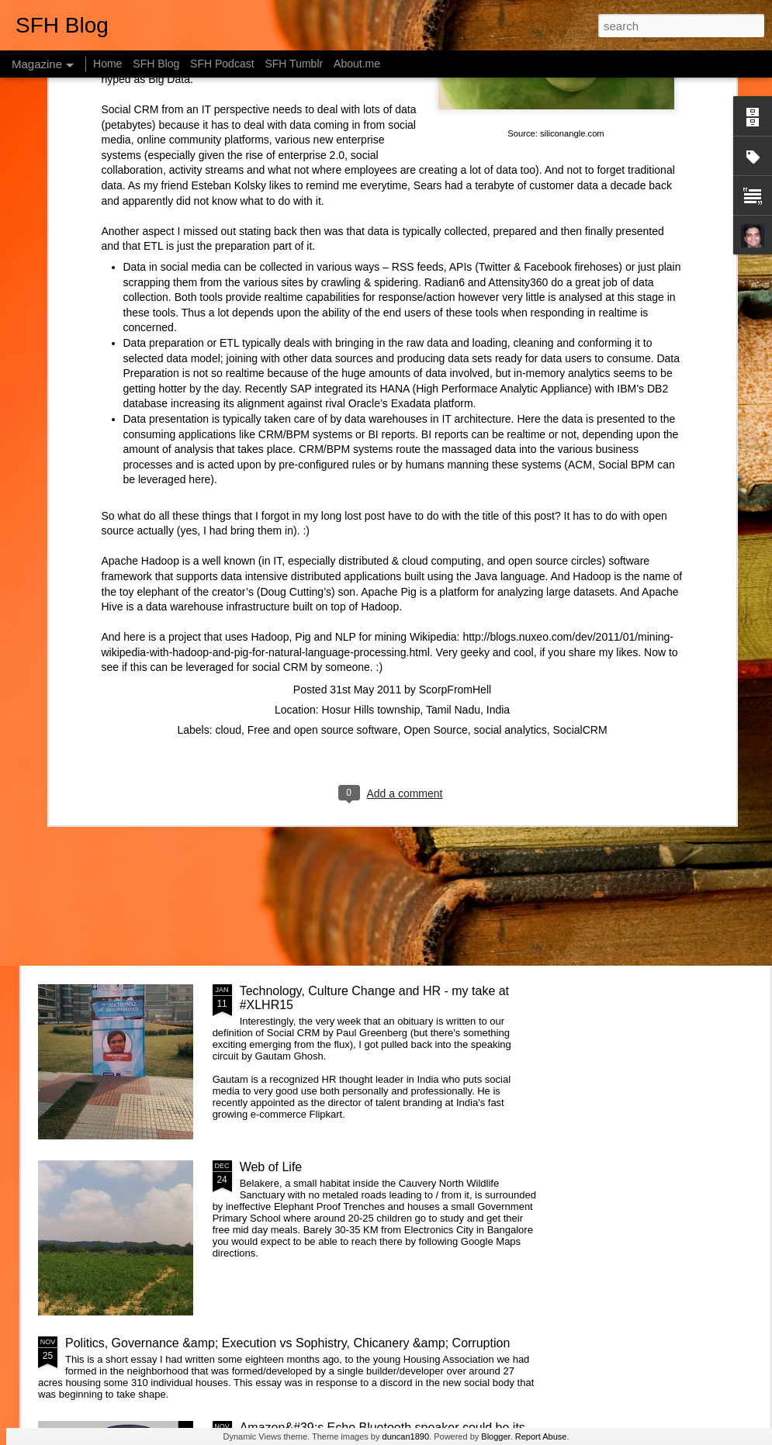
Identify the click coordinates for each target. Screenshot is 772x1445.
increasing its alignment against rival (256, 164)
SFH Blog (156, 63)
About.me (357, 63)
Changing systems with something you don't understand (129, 521)
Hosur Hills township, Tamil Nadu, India (416, 471)
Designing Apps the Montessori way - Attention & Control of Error (674, 528)
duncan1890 (406, 1436)
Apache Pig (389, 353)
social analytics (510, 491)
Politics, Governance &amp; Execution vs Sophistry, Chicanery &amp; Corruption (287, 1343)
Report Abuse (541, 1436)
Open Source (435, 491)
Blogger (495, 1436)
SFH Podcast (222, 63)
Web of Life (271, 1167)
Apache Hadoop (140, 322)
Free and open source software (323, 491)
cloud (228, 491)
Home (107, 63)
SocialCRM (580, 491)
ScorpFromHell (455, 450)
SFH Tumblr (294, 63)
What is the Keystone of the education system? (369, 638)
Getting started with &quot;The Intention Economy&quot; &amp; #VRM (349, 821)
